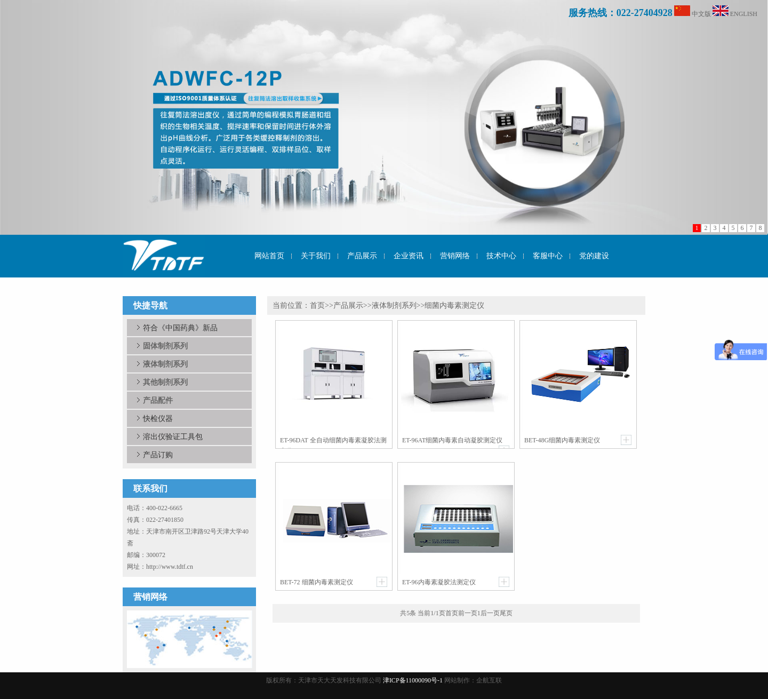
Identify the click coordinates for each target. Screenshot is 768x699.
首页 (317, 305)
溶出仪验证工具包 (173, 436)
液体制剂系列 (394, 305)
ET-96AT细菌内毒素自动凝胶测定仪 (452, 440)
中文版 (701, 14)
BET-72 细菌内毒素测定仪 (316, 582)
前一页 (467, 613)
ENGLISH (743, 14)
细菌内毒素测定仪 (454, 305)
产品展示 (348, 305)
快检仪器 (158, 418)
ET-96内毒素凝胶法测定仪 (439, 582)
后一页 (490, 613)
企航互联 (489, 680)
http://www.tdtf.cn (169, 566)
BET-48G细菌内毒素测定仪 (562, 440)
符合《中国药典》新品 (180, 327)
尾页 (506, 613)
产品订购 (158, 454)
